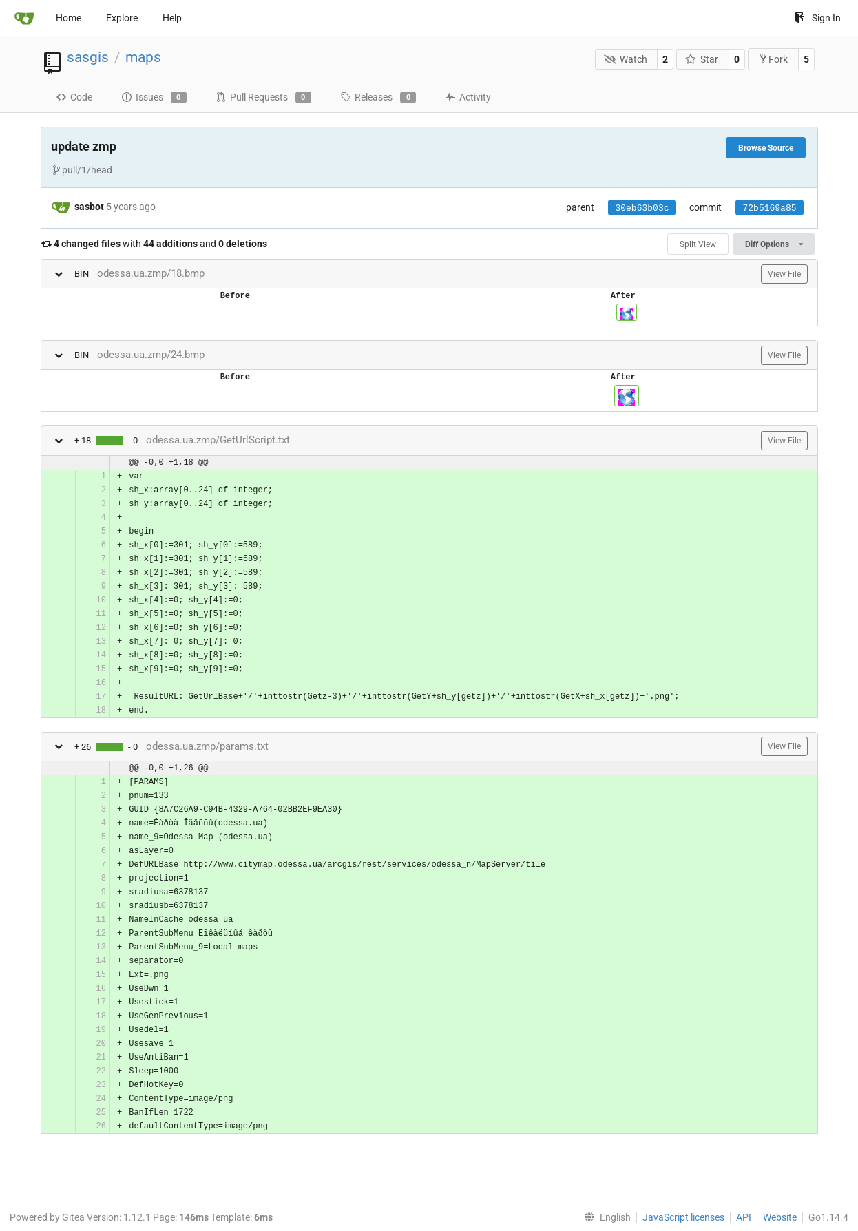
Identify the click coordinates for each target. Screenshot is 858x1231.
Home (68, 17)
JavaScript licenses (683, 1217)
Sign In (817, 17)
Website (780, 1217)
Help (172, 17)
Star (702, 59)
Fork (773, 59)
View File (784, 274)
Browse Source (765, 148)
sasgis (88, 57)
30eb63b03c (642, 208)
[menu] (604, 1217)
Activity (468, 97)
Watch (625, 59)
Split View (698, 244)
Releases (378, 98)
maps (143, 57)
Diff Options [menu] (773, 244)
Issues (154, 98)
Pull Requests (263, 98)
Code (74, 97)
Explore (122, 17)
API (743, 1217)
